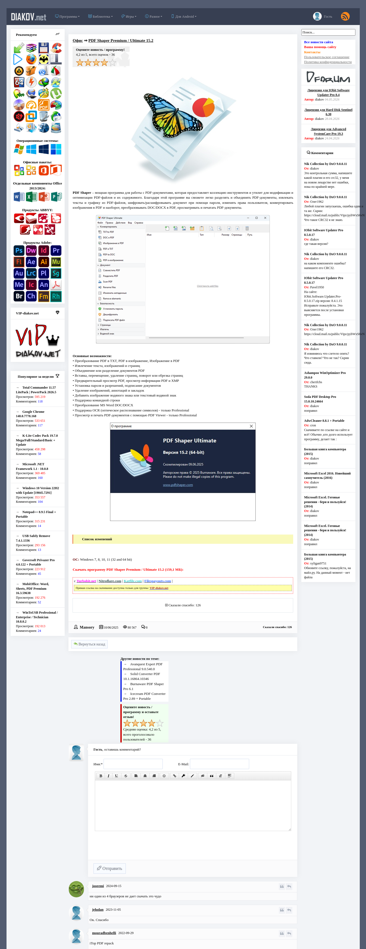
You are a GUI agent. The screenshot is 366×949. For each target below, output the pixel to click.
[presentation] (134, 848)
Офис (78, 40)
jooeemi (98, 886)
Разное (152, 16)
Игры (127, 16)
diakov (28, 16)
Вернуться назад (89, 644)
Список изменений (97, 539)
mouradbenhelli (104, 933)
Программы (66, 16)
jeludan (98, 909)
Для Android (182, 16)
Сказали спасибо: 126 (184, 605)
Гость (322, 16)
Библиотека (99, 16)
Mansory (87, 627)
